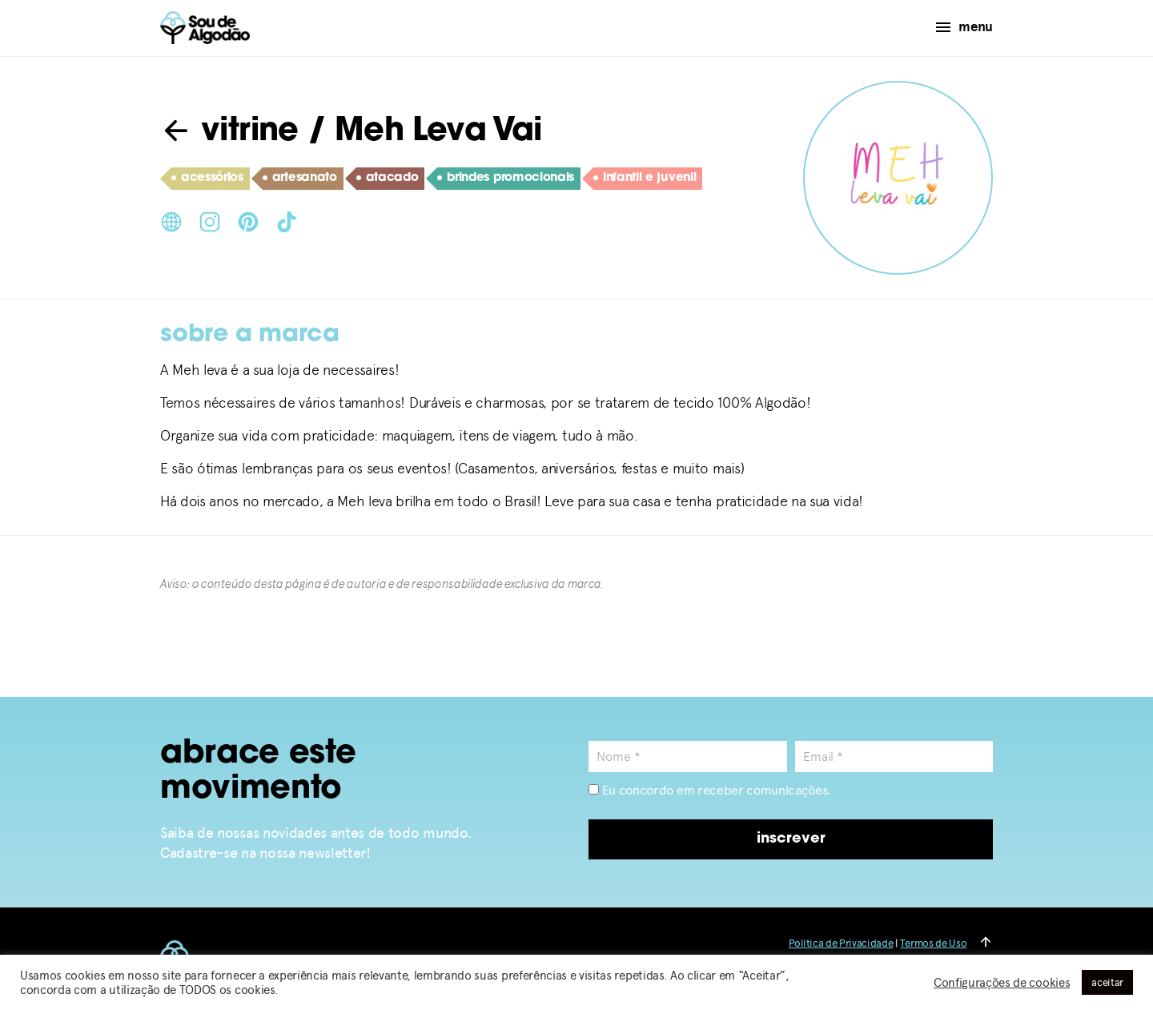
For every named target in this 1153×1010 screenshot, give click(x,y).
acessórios (207, 178)
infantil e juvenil (644, 178)
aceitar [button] (1107, 982)
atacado (387, 178)
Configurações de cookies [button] (1002, 983)
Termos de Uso (933, 943)
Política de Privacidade (841, 943)
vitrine (229, 132)
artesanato (300, 178)
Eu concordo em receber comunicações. (709, 790)
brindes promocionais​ (505, 178)
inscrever (791, 839)
